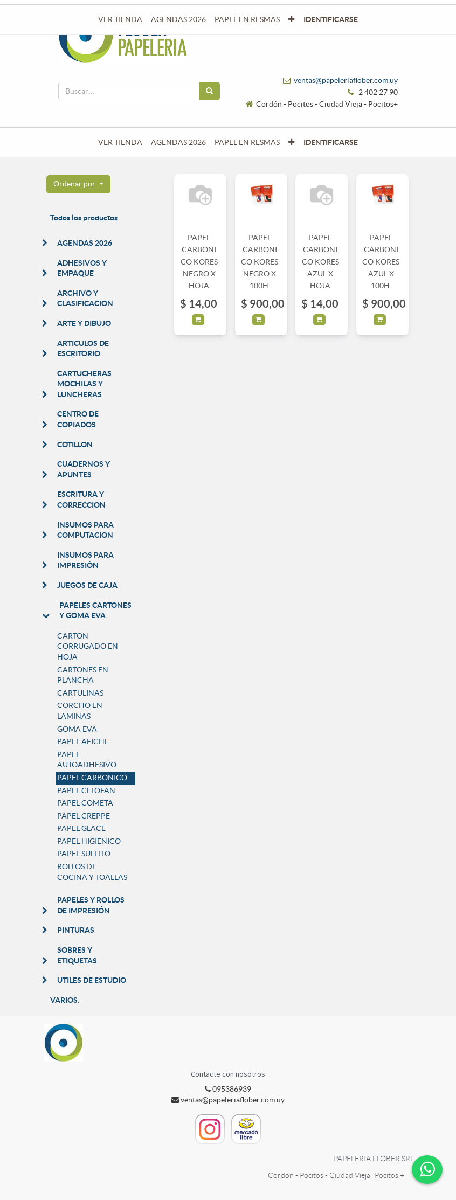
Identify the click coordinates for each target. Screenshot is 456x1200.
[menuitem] (120, 142)
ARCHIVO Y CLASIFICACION (85, 298)
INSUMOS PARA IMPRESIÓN (85, 560)
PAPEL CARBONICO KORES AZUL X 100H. (380, 261)
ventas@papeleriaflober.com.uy (346, 80)
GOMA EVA (77, 729)
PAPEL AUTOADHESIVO (86, 759)
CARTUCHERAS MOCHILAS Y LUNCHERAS (84, 384)
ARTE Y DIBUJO (84, 323)
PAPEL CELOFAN (86, 790)
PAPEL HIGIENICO (89, 841)
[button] (291, 142)
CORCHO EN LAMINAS (79, 710)
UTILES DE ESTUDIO (91, 980)
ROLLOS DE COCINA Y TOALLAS (92, 872)
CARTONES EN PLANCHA (82, 675)
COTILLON (75, 444)
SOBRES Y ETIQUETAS (77, 955)
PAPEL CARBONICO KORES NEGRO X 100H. (259, 261)
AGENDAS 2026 (84, 243)
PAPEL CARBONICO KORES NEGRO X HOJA (199, 261)
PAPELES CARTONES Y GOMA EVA (95, 610)
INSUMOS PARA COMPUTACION (85, 530)
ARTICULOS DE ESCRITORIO (83, 348)
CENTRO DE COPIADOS (78, 419)
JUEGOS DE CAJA (87, 585)
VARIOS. (64, 1000)
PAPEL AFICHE (83, 741)
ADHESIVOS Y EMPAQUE (82, 268)
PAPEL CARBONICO (92, 777)
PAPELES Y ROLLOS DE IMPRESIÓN (91, 905)
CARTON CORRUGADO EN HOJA (87, 646)
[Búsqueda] (209, 91)
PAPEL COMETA (85, 803)
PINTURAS (75, 930)
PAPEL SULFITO (83, 853)
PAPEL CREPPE (83, 815)
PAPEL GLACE (81, 828)
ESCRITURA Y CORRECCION (81, 499)
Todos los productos (84, 217)
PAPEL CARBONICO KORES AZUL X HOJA (320, 261)
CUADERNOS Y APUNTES (83, 469)
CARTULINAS (80, 693)
